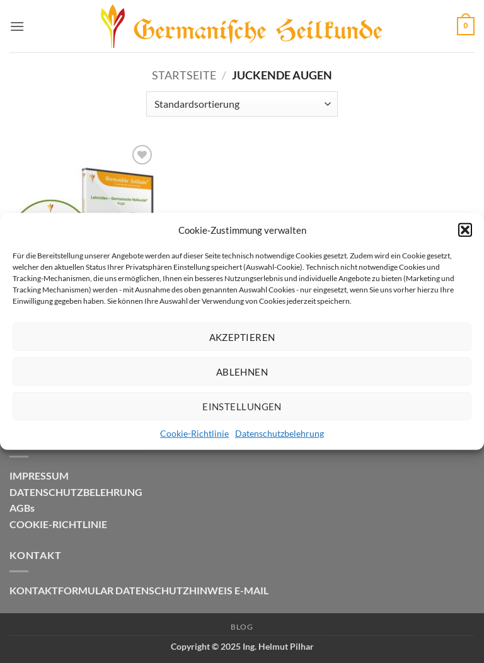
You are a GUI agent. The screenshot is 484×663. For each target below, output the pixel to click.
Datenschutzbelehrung (279, 433)
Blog (242, 626)
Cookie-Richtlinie (194, 433)
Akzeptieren (242, 336)
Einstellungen (242, 406)
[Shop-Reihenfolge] (241, 104)
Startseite (184, 75)
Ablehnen (242, 371)
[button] (465, 230)
